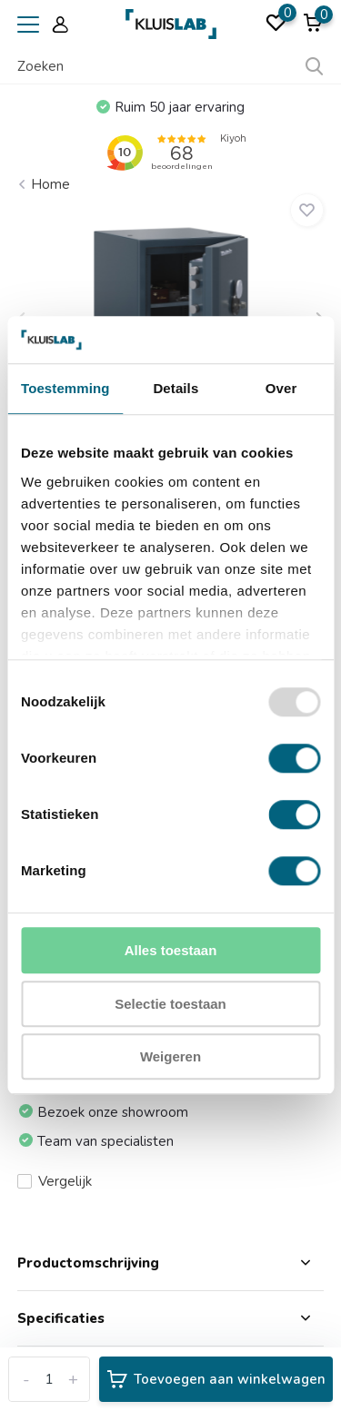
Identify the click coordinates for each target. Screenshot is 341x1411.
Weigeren (170, 1057)
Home (50, 184)
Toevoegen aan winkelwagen (216, 1379)
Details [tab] (175, 389)
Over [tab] (281, 389)
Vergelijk (54, 1181)
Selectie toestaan (170, 1003)
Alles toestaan (171, 951)
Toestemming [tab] (65, 389)
